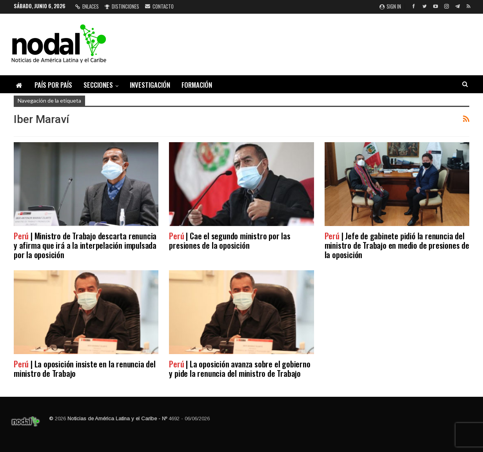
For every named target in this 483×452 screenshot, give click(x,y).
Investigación (150, 85)
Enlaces (87, 6)
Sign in (390, 6)
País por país (53, 85)
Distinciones (122, 6)
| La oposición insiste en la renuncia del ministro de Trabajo (85, 368)
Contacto (159, 6)
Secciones (98, 85)
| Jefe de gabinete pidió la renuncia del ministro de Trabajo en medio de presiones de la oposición (397, 245)
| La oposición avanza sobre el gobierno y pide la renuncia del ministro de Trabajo (239, 368)
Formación (197, 85)
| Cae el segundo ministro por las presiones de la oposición (229, 240)
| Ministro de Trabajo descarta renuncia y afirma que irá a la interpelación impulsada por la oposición (85, 245)
